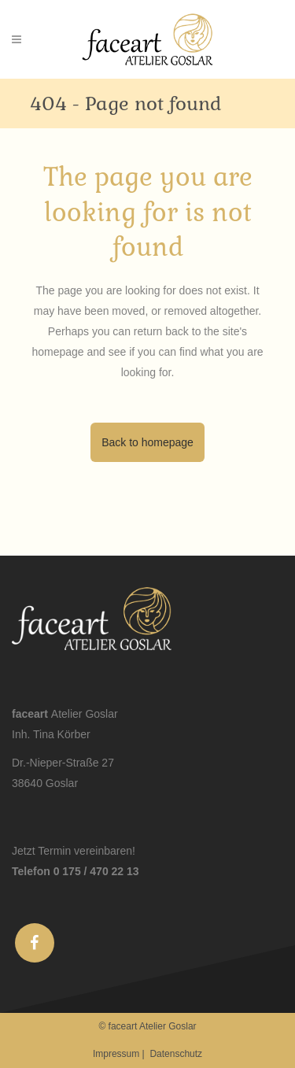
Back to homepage (147, 442)
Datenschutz (175, 1053)
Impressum (116, 1053)
